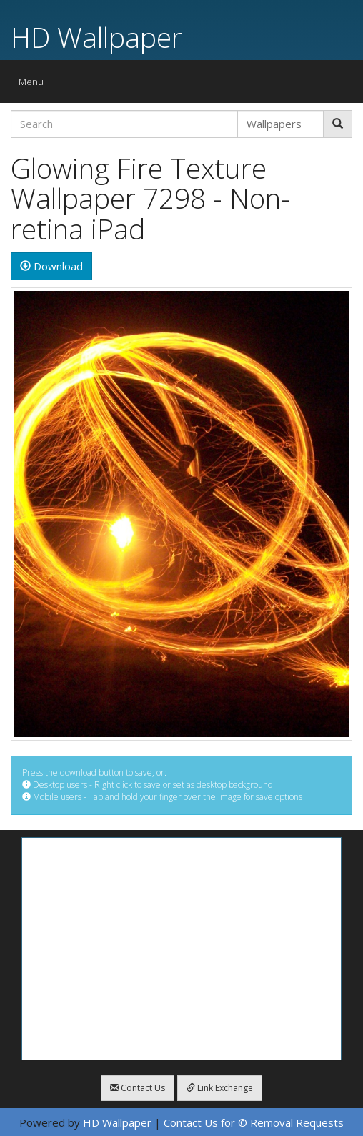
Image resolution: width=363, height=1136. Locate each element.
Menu (34, 84)
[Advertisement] (181, 949)
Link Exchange (220, 1088)
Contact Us (137, 1088)
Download (51, 266)
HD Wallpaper (96, 37)
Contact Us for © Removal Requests (254, 1122)
